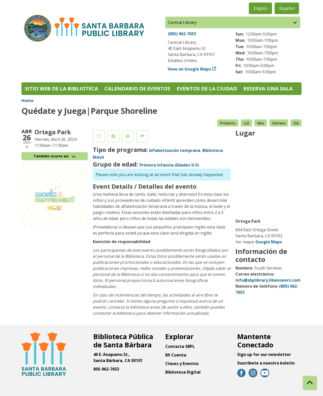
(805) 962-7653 (182, 34)
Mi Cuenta (175, 355)
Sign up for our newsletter (264, 354)
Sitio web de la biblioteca (61, 88)
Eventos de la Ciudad (207, 88)
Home (27, 100)
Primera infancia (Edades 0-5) (169, 165)
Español (286, 8)
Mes (260, 123)
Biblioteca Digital (183, 372)
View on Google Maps (189, 69)
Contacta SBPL (180, 346)
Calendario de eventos (137, 88)
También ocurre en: (54, 156)
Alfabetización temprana (174, 150)
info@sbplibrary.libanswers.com (268, 280)
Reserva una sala (268, 88)
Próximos (228, 123)
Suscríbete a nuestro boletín (266, 363)
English (260, 8)
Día (296, 123)
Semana (278, 123)
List (246, 123)
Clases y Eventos (182, 363)
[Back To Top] (310, 383)
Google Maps (268, 242)
